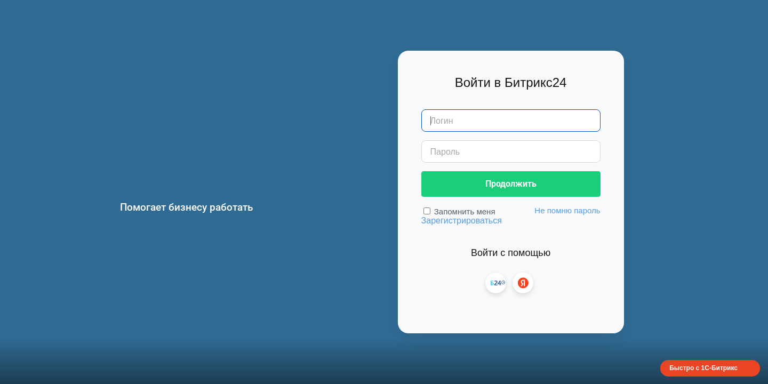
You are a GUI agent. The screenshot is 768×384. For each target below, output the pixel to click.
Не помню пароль (567, 210)
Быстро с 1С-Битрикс (703, 368)
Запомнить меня (464, 211)
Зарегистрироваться (461, 220)
